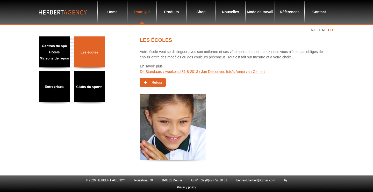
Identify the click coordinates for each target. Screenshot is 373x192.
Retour (152, 82)
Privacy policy (186, 187)
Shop (201, 12)
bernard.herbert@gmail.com (255, 180)
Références (289, 12)
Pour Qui (141, 12)
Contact (319, 12)
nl (313, 30)
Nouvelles (230, 12)
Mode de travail (260, 12)
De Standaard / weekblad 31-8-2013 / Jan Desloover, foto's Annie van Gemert (202, 72)
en (322, 30)
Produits (171, 12)
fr (330, 30)
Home (112, 12)
